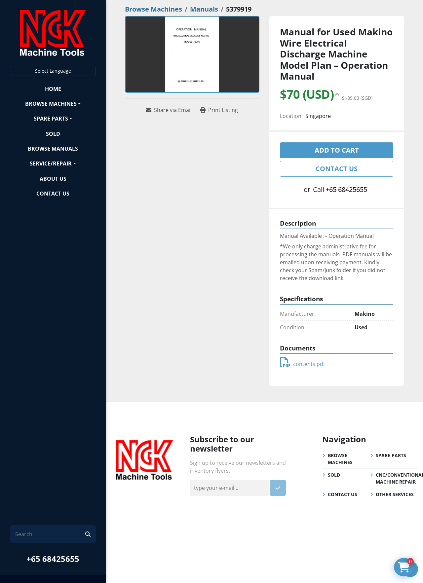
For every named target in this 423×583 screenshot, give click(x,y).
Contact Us (52, 193)
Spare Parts (51, 118)
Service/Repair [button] (51, 163)
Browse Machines (51, 103)
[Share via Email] (169, 110)
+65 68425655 (52, 558)
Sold (53, 133)
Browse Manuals (53, 148)
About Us (53, 178)
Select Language (53, 71)
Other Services (395, 494)
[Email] (229, 488)
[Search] (50, 534)
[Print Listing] (219, 110)
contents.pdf (302, 364)
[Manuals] (204, 9)
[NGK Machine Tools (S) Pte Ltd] (144, 458)
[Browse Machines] (153, 9)
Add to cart (337, 150)
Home (53, 88)
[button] (53, 103)
